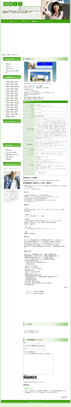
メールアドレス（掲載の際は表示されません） (34, 345)
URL (24, 348)
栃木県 (7, 91)
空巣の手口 (8, 159)
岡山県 (9, 54)
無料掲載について (36, 21)
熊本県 (7, 114)
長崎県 (16, 111)
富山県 (16, 93)
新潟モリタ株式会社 (39, 293)
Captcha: (25, 379)
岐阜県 (16, 95)
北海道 (7, 81)
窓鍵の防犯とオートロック (12, 154)
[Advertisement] (35, 37)
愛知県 (11, 98)
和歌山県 (16, 102)
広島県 (7, 107)
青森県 (11, 81)
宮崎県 (16, 114)
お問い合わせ (25, 21)
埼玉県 (11, 88)
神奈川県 (16, 86)
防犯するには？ (9, 68)
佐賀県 (11, 111)
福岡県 (7, 111)
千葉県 (7, 88)
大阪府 (16, 100)
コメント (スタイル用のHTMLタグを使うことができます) (37, 353)
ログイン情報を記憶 (28, 352)
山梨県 (11, 93)
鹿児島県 (8, 116)
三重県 (16, 98)
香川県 (7, 109)
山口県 (11, 107)
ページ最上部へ (63, 401)
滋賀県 (7, 100)
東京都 (11, 86)
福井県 (11, 95)
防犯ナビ (4, 54)
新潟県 (16, 91)
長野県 (7, 93)
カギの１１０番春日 (39, 291)
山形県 (16, 84)
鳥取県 (7, 105)
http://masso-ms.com (39, 116)
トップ (4, 21)
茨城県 (16, 88)
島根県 (11, 105)
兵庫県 (7, 102)
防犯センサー (9, 149)
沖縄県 (12, 116)
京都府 (11, 100)
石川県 (7, 95)
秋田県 (7, 84)
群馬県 (11, 91)
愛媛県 (11, 109)
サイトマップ (47, 21)
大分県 (11, 114)
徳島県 (16, 107)
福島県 (7, 86)
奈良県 (11, 102)
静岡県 (7, 98)
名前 (24, 342)
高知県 (16, 109)
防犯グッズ (8, 66)
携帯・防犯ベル (9, 156)
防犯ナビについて (14, 21)
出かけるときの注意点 (11, 152)
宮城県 (11, 84)
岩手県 (16, 81)
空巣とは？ (8, 63)
